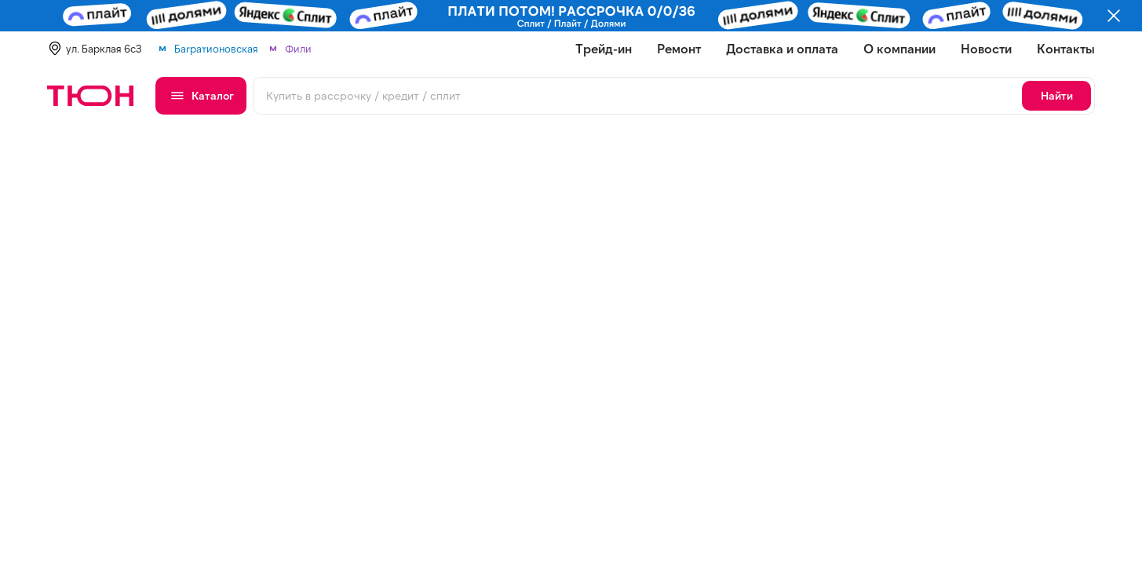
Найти (1057, 95)
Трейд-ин (603, 49)
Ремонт (679, 49)
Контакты (1066, 49)
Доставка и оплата (782, 49)
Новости (986, 49)
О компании (899, 49)
